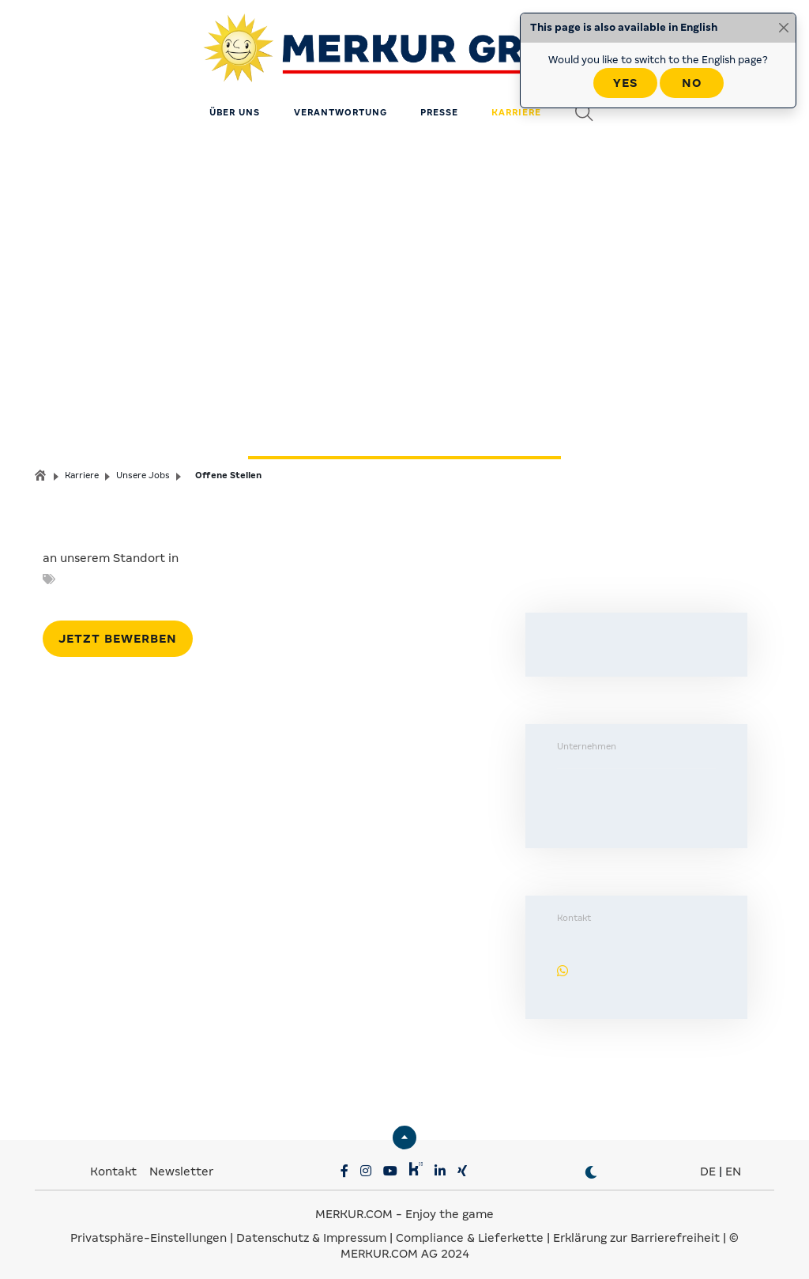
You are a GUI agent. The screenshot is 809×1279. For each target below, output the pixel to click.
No (692, 83)
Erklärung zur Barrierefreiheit (636, 1231)
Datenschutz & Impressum (312, 1231)
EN (733, 1165)
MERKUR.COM (354, 1208)
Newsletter (181, 1165)
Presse (439, 106)
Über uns (234, 106)
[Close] (784, 28)
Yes (625, 83)
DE (708, 1165)
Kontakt (115, 1165)
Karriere (516, 106)
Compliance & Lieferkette (471, 1231)
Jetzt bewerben (117, 632)
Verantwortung (340, 106)
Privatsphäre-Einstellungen (148, 1231)
